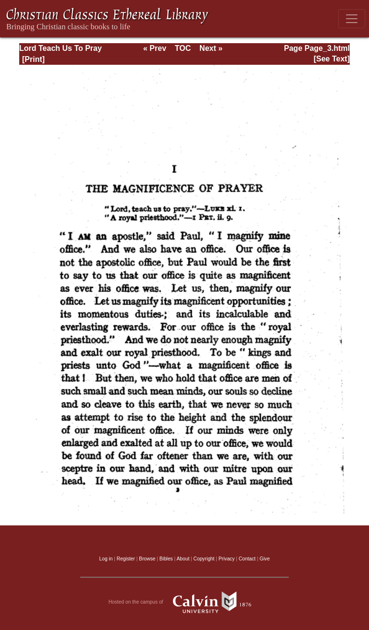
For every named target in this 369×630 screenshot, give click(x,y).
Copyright (204, 558)
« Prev (154, 48)
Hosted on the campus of (185, 602)
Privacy (227, 558)
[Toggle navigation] (351, 18)
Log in (106, 558)
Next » (210, 48)
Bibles (166, 558)
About (182, 558)
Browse (147, 558)
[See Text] (332, 59)
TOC (183, 48)
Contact (247, 558)
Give (264, 558)
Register (126, 558)
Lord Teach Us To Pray (60, 48)
